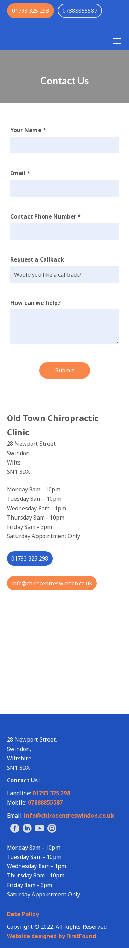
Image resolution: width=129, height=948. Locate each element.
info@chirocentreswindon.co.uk (51, 583)
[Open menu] (117, 41)
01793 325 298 (30, 10)
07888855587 (45, 802)
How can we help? (35, 303)
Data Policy (23, 914)
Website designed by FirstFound (51, 936)
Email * (20, 173)
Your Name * (28, 130)
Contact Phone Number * (45, 216)
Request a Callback (37, 259)
